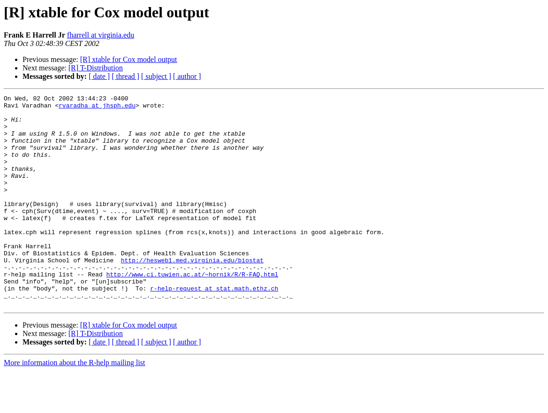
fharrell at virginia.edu (100, 35)
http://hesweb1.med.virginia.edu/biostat (192, 294)
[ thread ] (125, 76)
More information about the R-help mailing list (74, 405)
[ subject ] (156, 76)
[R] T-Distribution (95, 68)
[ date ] (99, 76)
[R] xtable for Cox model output (128, 59)
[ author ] (187, 76)
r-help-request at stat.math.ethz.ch (214, 327)
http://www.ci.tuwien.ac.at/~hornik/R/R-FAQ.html (192, 310)
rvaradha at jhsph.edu (97, 108)
